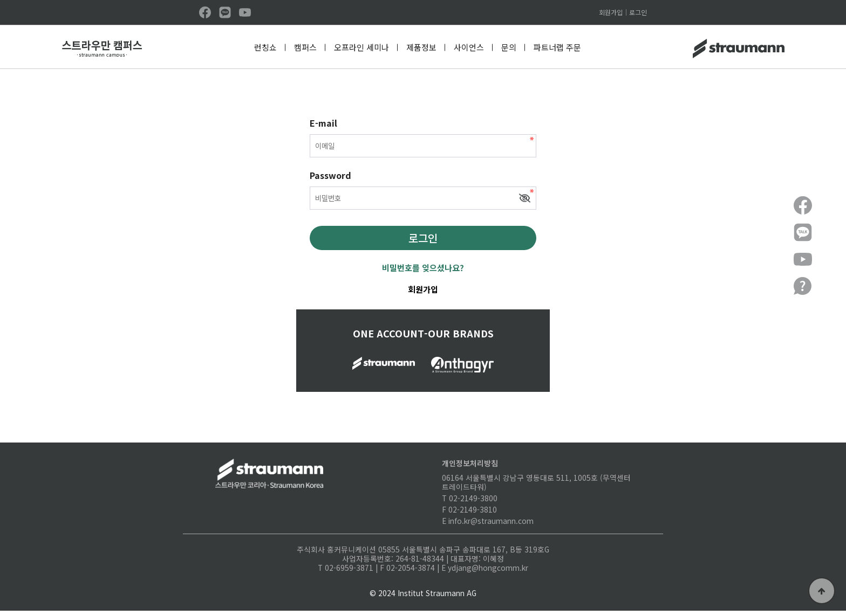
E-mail (323, 123)
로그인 (638, 12)
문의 (508, 47)
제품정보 (421, 47)
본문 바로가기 (0, 0)
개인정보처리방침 (470, 466)
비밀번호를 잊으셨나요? (423, 271)
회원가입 (611, 12)
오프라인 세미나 (361, 47)
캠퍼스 (305, 47)
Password (330, 178)
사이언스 (469, 47)
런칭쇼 (265, 47)
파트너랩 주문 (557, 47)
